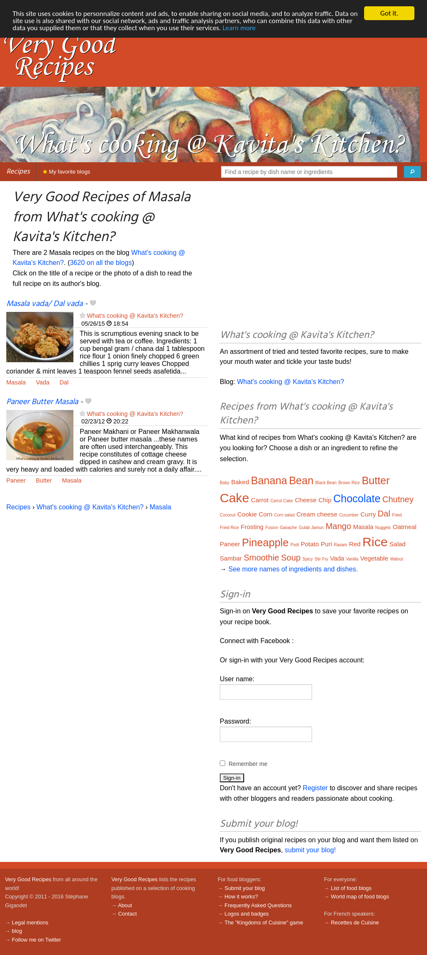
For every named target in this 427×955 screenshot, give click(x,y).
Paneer (16, 480)
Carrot (260, 499)
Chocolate (356, 498)
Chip (324, 499)
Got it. (389, 13)
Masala (16, 382)
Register (315, 788)
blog (17, 931)
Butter (44, 480)
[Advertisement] (320, 256)
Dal (64, 382)
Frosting (252, 526)
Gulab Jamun (311, 527)
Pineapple (265, 542)
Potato (310, 544)
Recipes (18, 171)
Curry (368, 514)
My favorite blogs (66, 172)
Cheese (306, 499)
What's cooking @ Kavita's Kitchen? (135, 315)
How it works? (241, 896)
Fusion (272, 527)
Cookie (247, 514)
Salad (398, 544)
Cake (234, 498)
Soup (291, 557)
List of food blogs (351, 888)
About (125, 905)
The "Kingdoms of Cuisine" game (263, 922)
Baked (240, 481)
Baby (224, 482)
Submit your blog (244, 888)
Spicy (307, 559)
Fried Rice (229, 527)
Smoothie (261, 557)
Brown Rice (349, 482)
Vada (42, 382)
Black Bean (326, 482)
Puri (326, 544)
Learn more (238, 27)
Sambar (231, 558)
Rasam (340, 544)
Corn (266, 514)
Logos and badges (246, 914)
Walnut (396, 559)
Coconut (227, 515)
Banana (269, 480)
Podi (295, 544)
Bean (301, 480)
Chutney (398, 499)
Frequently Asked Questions (258, 905)
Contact (127, 914)
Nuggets (383, 527)
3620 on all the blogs (101, 262)
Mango (338, 526)
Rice (375, 542)
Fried (397, 515)
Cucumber (349, 515)
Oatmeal (405, 526)
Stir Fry (321, 559)
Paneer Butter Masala (42, 402)
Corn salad (284, 515)
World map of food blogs (360, 896)
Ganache (288, 527)
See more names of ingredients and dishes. (293, 569)
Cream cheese (317, 514)
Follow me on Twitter (36, 940)
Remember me (248, 763)
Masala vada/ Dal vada (44, 304)
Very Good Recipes (28, 879)
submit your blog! (310, 850)
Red (355, 544)
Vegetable (374, 558)
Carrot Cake (282, 500)
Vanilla (352, 559)
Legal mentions (30, 922)
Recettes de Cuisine (355, 922)
